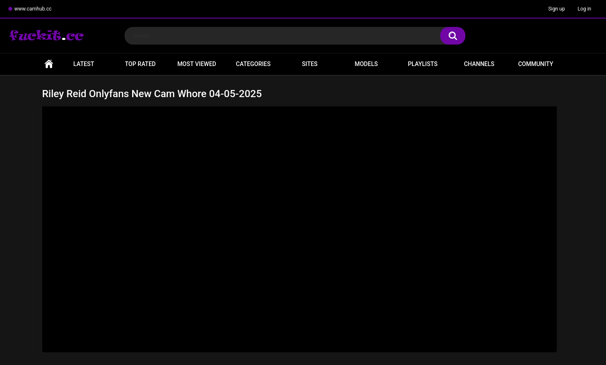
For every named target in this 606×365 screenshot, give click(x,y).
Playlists (423, 64)
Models (366, 64)
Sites (309, 64)
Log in (584, 9)
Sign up (556, 9)
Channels (479, 64)
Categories (253, 64)
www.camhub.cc (33, 9)
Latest (83, 64)
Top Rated (140, 64)
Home (49, 64)
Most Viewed (196, 64)
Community (535, 64)
